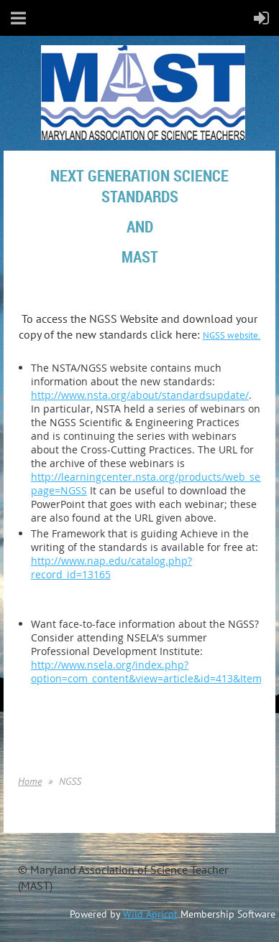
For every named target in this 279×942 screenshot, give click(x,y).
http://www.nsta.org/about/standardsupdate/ (140, 395)
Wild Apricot (150, 914)
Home (30, 781)
